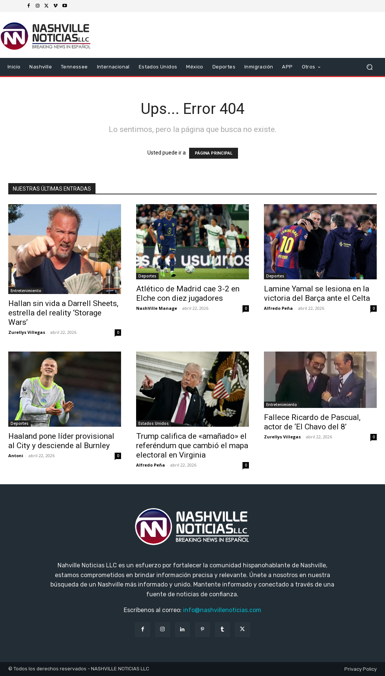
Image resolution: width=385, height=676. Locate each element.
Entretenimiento (26, 290)
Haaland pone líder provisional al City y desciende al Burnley (61, 441)
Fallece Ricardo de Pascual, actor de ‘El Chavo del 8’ (312, 422)
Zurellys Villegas (26, 332)
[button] (369, 67)
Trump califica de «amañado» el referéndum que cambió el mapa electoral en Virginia (192, 445)
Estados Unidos (153, 423)
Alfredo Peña (278, 308)
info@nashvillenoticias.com (222, 610)
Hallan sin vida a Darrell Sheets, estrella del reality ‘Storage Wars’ (63, 313)
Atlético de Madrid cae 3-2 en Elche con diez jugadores (187, 293)
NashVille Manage (156, 308)
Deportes (147, 276)
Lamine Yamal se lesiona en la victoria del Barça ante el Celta (317, 293)
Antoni (15, 455)
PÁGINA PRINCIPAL (213, 153)
